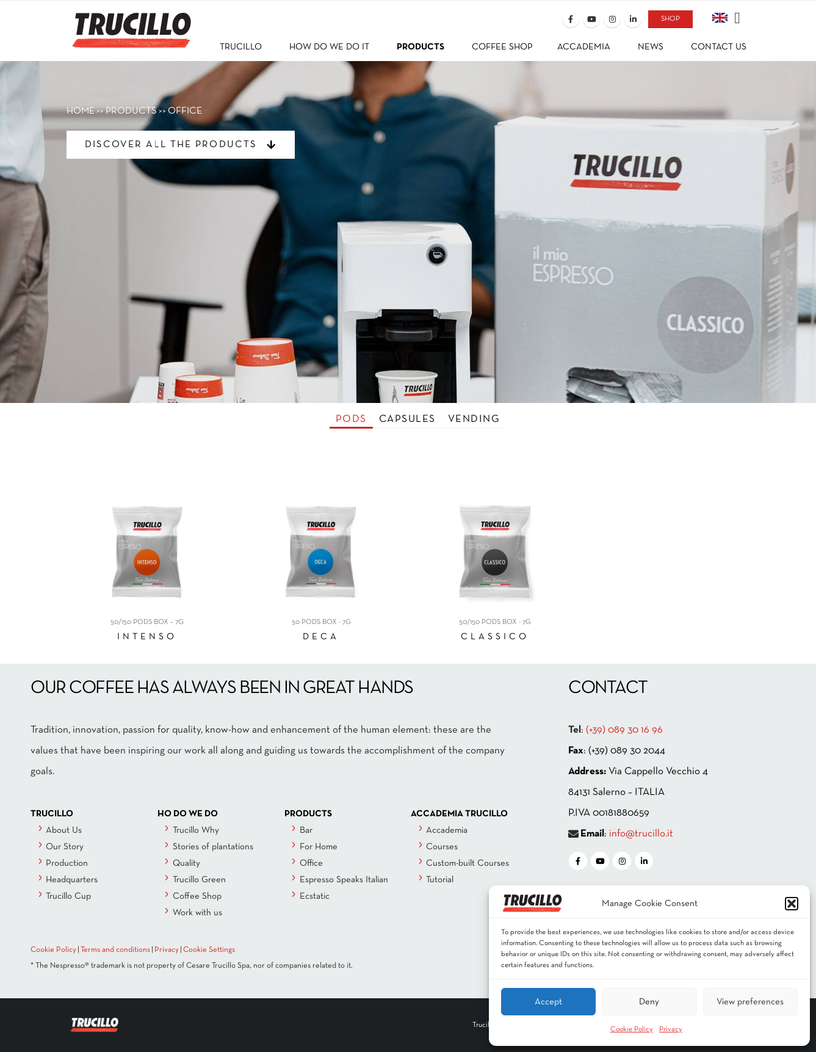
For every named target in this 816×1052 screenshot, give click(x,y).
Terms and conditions (115, 950)
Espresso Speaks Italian (344, 880)
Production (67, 863)
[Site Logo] (131, 22)
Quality (186, 863)
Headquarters (72, 880)
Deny (649, 1002)
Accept (548, 1002)
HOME (81, 111)
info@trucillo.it (641, 833)
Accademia (447, 830)
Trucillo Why (196, 830)
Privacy (670, 1029)
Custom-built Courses (467, 863)
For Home (319, 847)
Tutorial (439, 880)
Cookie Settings (209, 950)
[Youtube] (591, 18)
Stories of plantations (213, 847)
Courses (442, 847)
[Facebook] (570, 18)
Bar (306, 830)
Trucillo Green (199, 880)
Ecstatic (315, 896)
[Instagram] (612, 18)
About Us (64, 830)
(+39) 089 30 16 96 (624, 730)
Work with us (197, 913)
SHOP (670, 19)
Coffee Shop (197, 896)
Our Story (65, 847)
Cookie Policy (631, 1029)
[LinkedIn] (632, 18)
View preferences (750, 1002)
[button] (791, 904)
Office (311, 863)
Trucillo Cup (68, 896)
